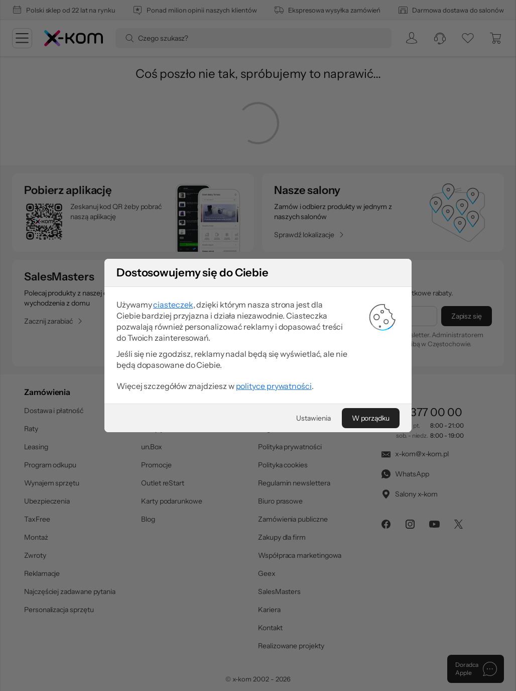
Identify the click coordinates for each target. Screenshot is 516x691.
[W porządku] (371, 418)
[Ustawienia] (313, 418)
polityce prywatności (274, 386)
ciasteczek (173, 305)
